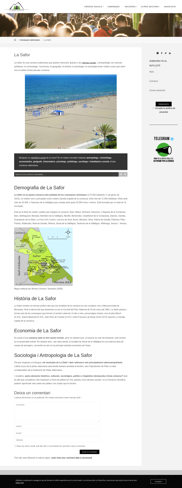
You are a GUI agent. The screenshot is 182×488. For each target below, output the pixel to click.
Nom (151, 72)
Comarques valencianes (30, 40)
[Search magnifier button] (125, 174)
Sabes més (20, 482)
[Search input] (66, 174)
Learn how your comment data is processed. (71, 458)
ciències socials (89, 63)
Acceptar (158, 481)
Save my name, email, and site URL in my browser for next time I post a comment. (50, 446)
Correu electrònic (157, 90)
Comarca (153, 81)
